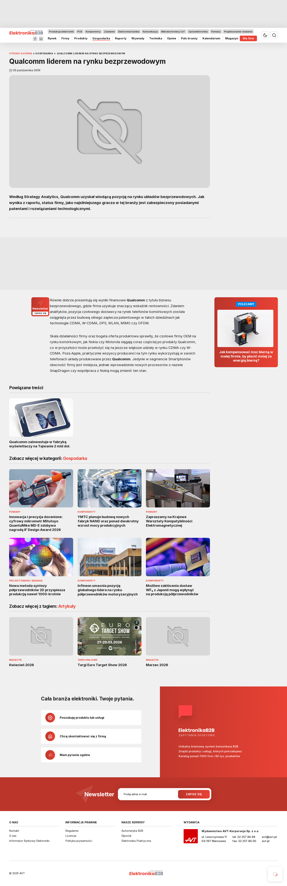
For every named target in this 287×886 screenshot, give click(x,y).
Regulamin (72, 830)
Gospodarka (101, 38)
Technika (155, 38)
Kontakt (14, 830)
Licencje (70, 836)
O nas (12, 836)
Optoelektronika (198, 31)
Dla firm (248, 38)
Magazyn (231, 38)
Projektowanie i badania (238, 31)
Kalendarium (211, 38)
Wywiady (137, 38)
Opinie (171, 38)
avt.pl (265, 841)
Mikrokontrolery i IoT (173, 31)
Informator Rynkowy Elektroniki (29, 841)
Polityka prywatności (78, 841)
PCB (79, 31)
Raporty (121, 38)
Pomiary (216, 31)
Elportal (126, 836)
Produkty (81, 38)
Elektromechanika (128, 31)
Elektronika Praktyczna (136, 841)
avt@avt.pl (269, 837)
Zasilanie (109, 31)
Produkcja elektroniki (61, 31)
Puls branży (189, 38)
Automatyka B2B (132, 830)
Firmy (65, 38)
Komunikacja (150, 31)
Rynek (52, 38)
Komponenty (93, 31)
